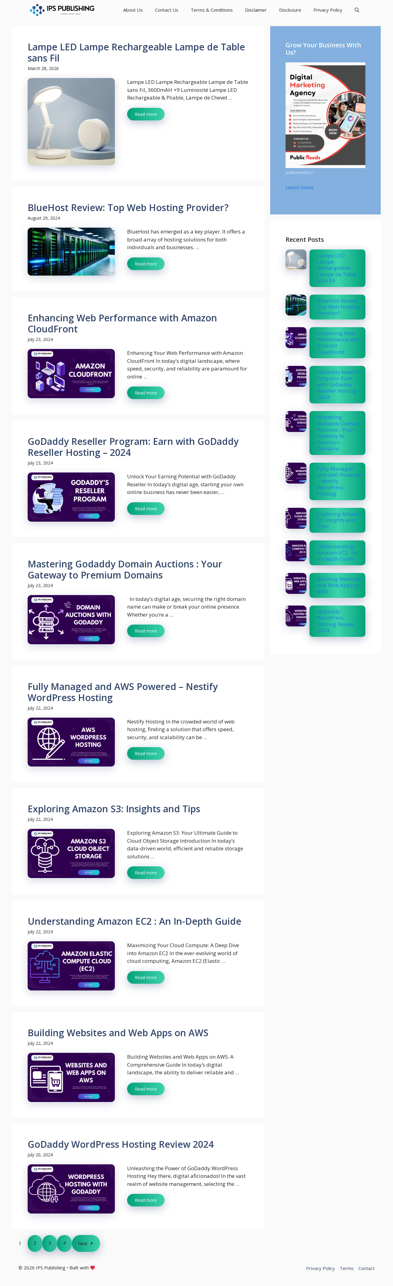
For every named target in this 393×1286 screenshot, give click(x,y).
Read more (146, 114)
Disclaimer (256, 10)
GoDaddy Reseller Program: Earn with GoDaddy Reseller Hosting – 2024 (133, 447)
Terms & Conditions (212, 10)
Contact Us (166, 10)
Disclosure (290, 10)
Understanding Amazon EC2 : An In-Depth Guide (134, 921)
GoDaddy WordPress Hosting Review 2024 (121, 1144)
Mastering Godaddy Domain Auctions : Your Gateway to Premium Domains (125, 569)
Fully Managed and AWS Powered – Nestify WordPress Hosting (123, 692)
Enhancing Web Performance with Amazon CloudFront (122, 323)
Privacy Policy (327, 10)
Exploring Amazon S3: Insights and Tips (114, 808)
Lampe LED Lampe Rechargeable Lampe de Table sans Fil (136, 52)
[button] (356, 10)
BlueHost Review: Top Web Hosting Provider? (128, 207)
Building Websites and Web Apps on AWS (118, 1032)
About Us (133, 10)
